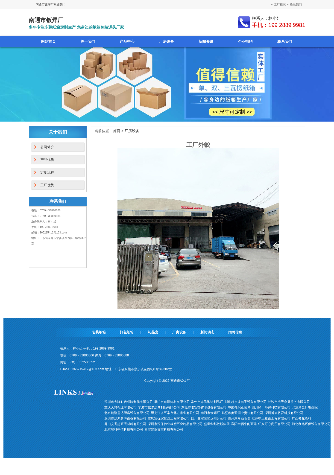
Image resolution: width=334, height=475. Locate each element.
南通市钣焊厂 (210, 413)
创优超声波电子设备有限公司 (246, 402)
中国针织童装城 (239, 407)
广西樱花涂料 (301, 418)
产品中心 (127, 42)
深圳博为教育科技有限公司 (284, 413)
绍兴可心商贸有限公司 (274, 424)
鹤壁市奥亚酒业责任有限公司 (242, 413)
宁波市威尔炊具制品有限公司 (159, 407)
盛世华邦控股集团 (217, 424)
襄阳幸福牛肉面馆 (244, 424)
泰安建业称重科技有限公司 (163, 429)
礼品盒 (153, 332)
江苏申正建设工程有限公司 (271, 418)
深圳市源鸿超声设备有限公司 (125, 418)
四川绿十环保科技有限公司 (271, 407)
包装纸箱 (99, 332)
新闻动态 (207, 332)
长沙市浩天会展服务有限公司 (289, 402)
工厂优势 (47, 185)
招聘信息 (235, 332)
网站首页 (48, 42)
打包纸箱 (127, 332)
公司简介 (47, 147)
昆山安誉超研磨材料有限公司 (125, 424)
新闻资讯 (206, 42)
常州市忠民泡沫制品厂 (207, 402)
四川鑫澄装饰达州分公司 (208, 418)
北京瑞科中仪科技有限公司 (123, 429)
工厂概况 (280, 4)
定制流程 (47, 172)
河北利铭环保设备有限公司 (311, 424)
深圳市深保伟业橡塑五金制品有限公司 (175, 424)
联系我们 (296, 4)
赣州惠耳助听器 (239, 418)
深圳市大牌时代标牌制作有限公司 (128, 402)
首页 (116, 131)
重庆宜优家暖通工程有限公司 (169, 418)
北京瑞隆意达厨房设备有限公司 (126, 413)
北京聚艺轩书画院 (305, 407)
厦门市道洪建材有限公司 (172, 402)
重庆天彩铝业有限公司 (120, 407)
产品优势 (47, 160)
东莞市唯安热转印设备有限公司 (203, 407)
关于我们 (87, 42)
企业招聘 (245, 42)
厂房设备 (166, 42)
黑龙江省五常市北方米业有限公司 (175, 413)
